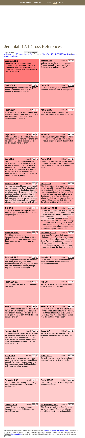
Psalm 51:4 (10, 110)
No (73, 61)
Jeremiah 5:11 (47, 257)
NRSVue (62, 54)
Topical (48, 2)
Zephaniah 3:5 (11, 134)
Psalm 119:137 (11, 282)
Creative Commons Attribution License (56, 431)
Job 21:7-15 (45, 183)
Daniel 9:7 (9, 159)
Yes (69, 61)
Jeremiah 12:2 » (26, 54)
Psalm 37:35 (46, 110)
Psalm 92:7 (10, 85)
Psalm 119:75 (11, 405)
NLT (51, 54)
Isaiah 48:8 (10, 355)
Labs (55, 2)
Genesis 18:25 (47, 306)
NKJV (56, 54)
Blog (61, 2)
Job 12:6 (9, 208)
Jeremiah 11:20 (12, 233)
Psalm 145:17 (46, 380)
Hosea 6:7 (45, 331)
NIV (43, 54)
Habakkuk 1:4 (46, 134)
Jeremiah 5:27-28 (48, 233)
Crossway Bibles (16, 434)
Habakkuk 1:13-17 (48, 208)
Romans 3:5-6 (11, 331)
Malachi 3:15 (46, 61)
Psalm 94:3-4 (46, 159)
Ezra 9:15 (9, 306)
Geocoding (38, 2)
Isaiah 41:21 (46, 355)
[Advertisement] (42, 24)
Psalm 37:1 (45, 85)
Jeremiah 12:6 (11, 257)
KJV (47, 54)
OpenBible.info (26, 2)
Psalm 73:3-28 (11, 183)
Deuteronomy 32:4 (49, 405)
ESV (69, 54)
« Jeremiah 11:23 (11, 54)
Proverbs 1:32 (11, 380)
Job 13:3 (44, 282)
